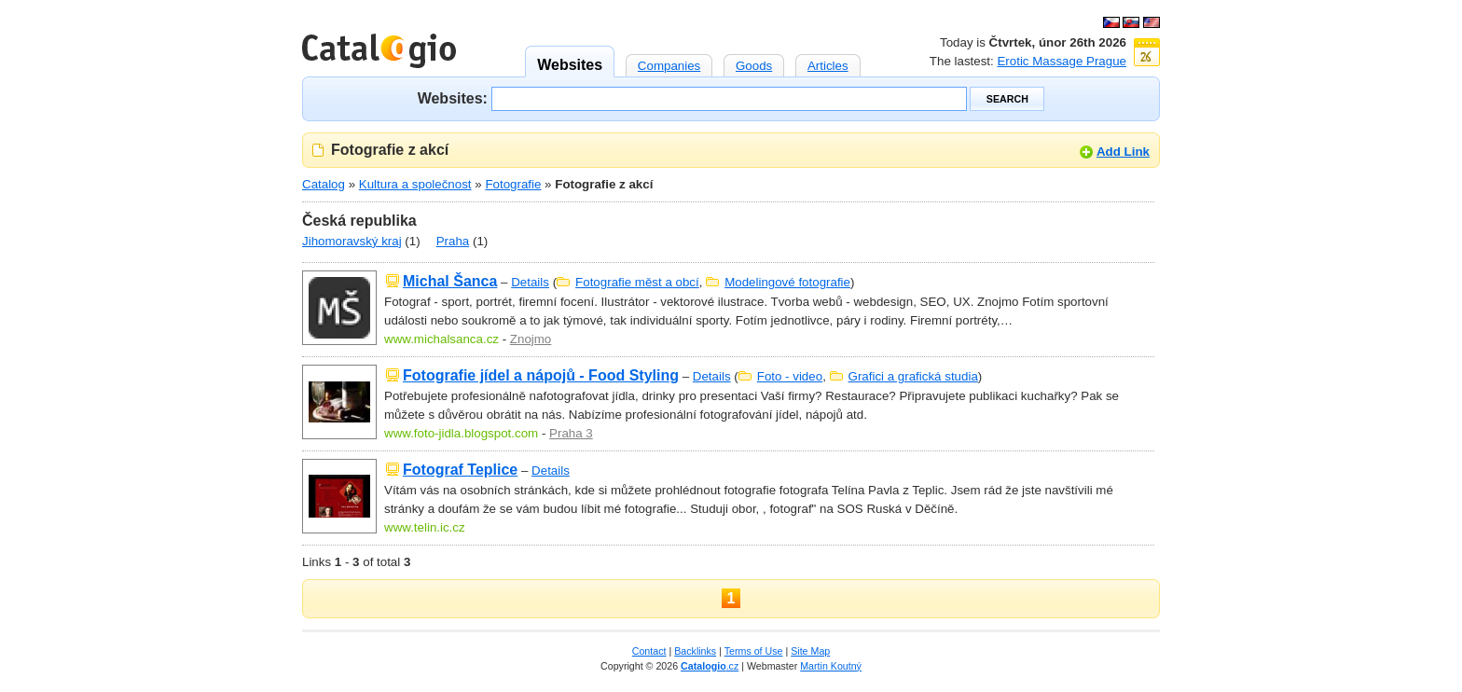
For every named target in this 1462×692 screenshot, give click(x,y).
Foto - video (789, 376)
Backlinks (695, 651)
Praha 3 (571, 433)
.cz (709, 665)
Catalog (323, 184)
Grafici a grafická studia (913, 376)
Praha (453, 241)
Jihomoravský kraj (352, 241)
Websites (569, 59)
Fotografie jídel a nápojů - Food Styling (541, 375)
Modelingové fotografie (787, 282)
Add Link (1123, 152)
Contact (649, 651)
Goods (754, 63)
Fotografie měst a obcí (637, 282)
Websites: (453, 97)
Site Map (810, 651)
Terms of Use (753, 651)
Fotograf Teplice (460, 469)
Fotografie (513, 184)
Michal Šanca (450, 281)
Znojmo (530, 339)
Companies (669, 63)
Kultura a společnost (415, 184)
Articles (828, 63)
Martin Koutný (831, 665)
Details (530, 282)
